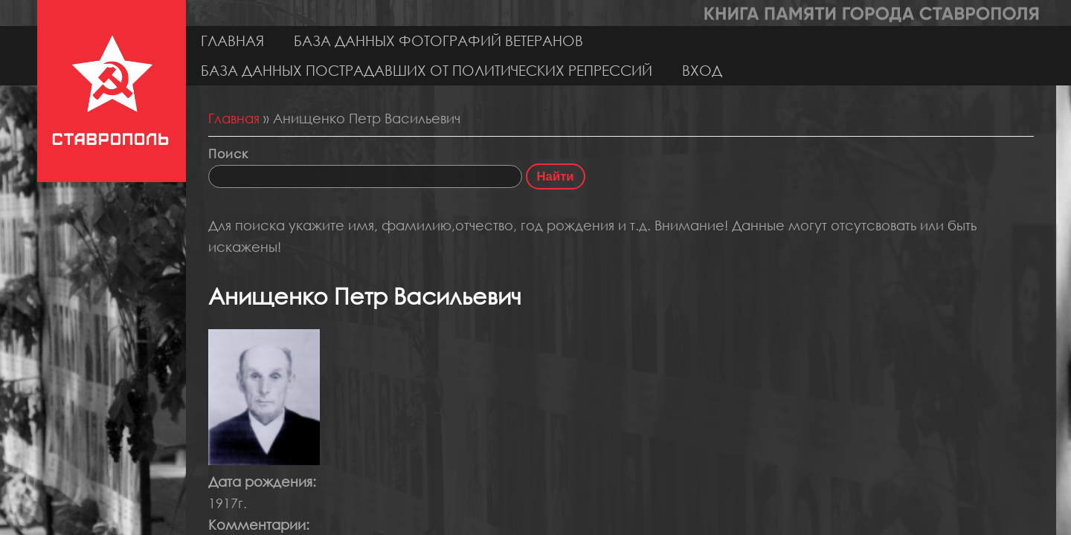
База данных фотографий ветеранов (438, 40)
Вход (702, 70)
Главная (232, 40)
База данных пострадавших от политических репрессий (426, 70)
